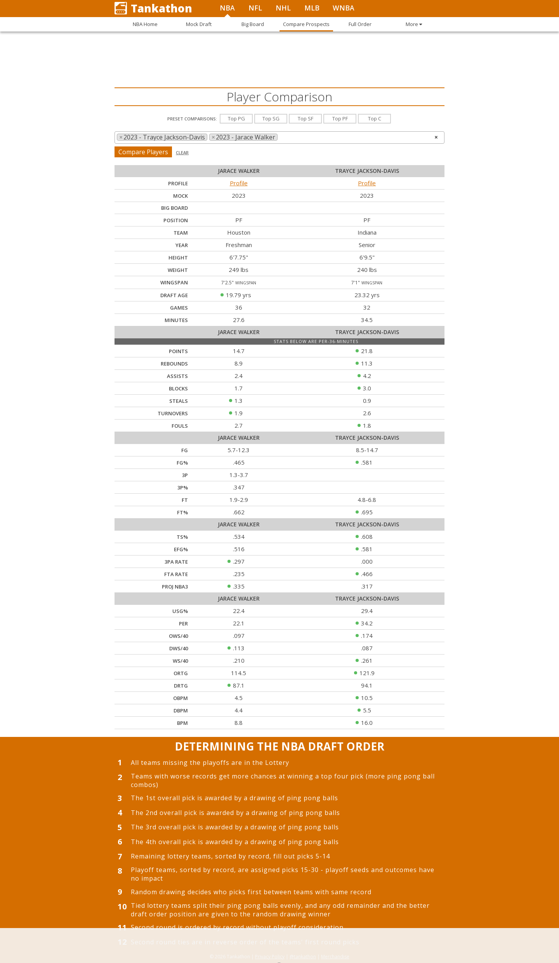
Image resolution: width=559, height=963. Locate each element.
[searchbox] (282, 137)
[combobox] (279, 137)
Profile (239, 183)
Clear (182, 152)
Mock (180, 195)
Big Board (174, 207)
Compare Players (143, 152)
